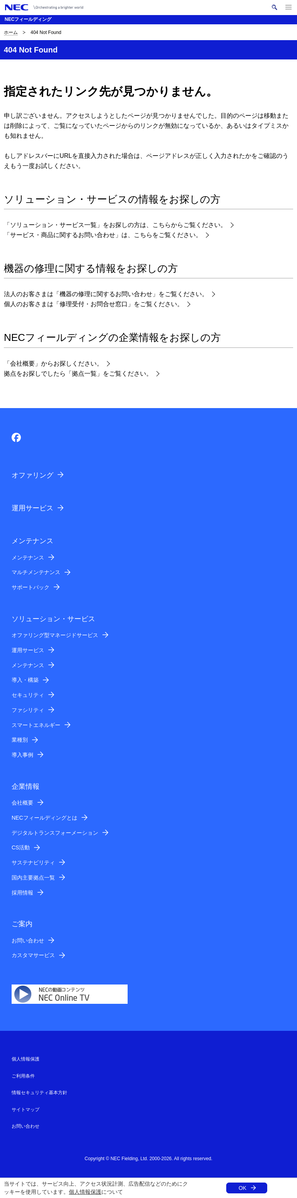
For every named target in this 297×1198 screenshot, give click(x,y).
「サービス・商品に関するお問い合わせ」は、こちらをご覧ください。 (103, 235)
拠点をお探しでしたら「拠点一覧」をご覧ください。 (78, 373)
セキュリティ (28, 695)
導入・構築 (25, 680)
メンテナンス (28, 557)
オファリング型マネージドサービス (55, 635)
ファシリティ (28, 710)
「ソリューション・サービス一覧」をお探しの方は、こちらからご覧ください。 (115, 225)
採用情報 (22, 893)
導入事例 (22, 755)
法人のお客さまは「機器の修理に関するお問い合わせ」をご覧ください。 (106, 294)
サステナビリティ (33, 862)
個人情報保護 (85, 1192)
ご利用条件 (23, 1076)
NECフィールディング (28, 19)
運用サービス (32, 508)
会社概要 (22, 803)
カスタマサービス (33, 955)
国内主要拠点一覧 (33, 877)
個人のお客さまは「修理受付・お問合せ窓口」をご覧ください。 (93, 304)
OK (242, 1188)
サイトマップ (25, 1109)
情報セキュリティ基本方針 (39, 1092)
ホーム (11, 32)
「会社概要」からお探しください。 (53, 363)
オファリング (32, 475)
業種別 (20, 740)
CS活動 (21, 847)
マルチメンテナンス (36, 572)
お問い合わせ (28, 940)
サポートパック (31, 587)
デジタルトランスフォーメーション (55, 833)
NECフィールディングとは (44, 818)
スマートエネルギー (36, 725)
